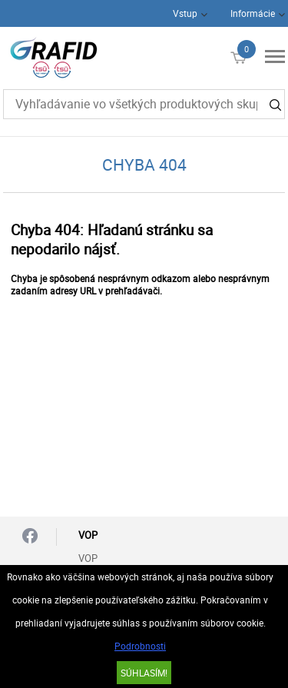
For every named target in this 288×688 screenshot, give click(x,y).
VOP (88, 558)
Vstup (185, 13)
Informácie (252, 13)
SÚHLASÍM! (144, 672)
